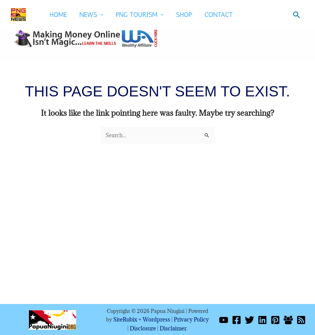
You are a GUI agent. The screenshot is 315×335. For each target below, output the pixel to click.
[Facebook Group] (288, 319)
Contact (219, 14)
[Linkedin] (262, 319)
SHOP (184, 14)
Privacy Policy (188, 319)
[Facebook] (236, 319)
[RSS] (301, 319)
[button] (296, 14)
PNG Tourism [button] (137, 14)
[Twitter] (249, 319)
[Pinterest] (275, 319)
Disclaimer (170, 327)
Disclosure (142, 327)
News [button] (88, 14)
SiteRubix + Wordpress (141, 319)
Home (58, 14)
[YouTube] (223, 319)
